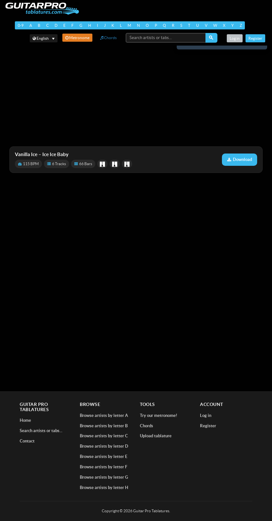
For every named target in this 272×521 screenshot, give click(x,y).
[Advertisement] (136, 96)
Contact (27, 441)
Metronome (77, 38)
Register (255, 38)
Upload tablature (156, 435)
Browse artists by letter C (104, 435)
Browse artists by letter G (104, 477)
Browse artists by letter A (104, 415)
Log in (235, 38)
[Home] (42, 8)
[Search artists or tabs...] (166, 38)
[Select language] (44, 38)
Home (25, 420)
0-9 (21, 25)
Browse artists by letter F (103, 466)
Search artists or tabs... (41, 430)
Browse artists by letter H (104, 487)
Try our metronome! (158, 415)
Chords (108, 38)
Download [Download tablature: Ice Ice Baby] (239, 159)
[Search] (211, 38)
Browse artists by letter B (104, 425)
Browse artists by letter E (103, 456)
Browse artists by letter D (104, 446)
